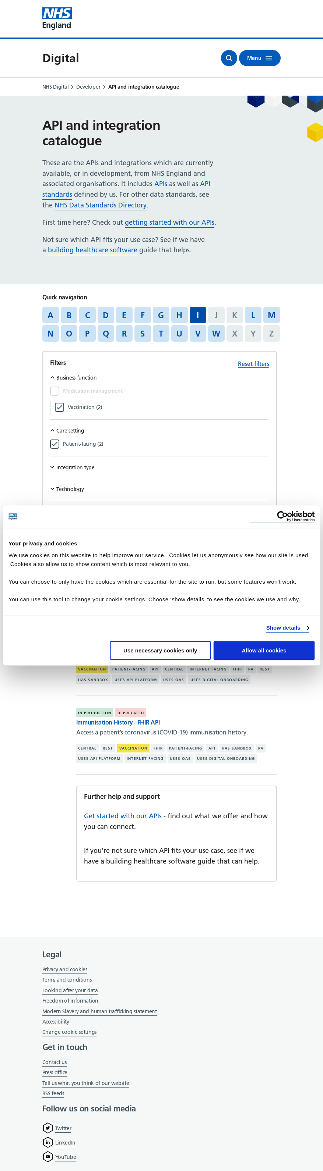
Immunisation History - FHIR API (118, 722)
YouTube (65, 1157)
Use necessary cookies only (160, 650)
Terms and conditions (67, 979)
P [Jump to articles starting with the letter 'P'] (87, 333)
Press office (54, 1073)
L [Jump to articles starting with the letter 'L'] (253, 315)
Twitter (63, 1128)
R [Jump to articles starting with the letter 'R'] (124, 333)
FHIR (237, 669)
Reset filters (253, 363)
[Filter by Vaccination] (168, 407)
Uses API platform (136, 679)
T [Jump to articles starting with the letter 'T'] (161, 333)
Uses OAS (173, 679)
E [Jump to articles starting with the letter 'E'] (124, 315)
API (155, 669)
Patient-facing (128, 669)
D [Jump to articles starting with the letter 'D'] (106, 315)
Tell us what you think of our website (85, 1083)
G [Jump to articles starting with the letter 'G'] (161, 315)
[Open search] (229, 58)
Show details (283, 627)
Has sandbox (93, 679)
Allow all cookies (264, 650)
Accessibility (55, 1021)
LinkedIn (65, 1142)
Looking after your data (70, 990)
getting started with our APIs (169, 222)
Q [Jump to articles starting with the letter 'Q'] (106, 333)
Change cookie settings (69, 1032)
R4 (250, 669)
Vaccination (92, 669)
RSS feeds (53, 1093)
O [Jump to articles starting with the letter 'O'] (69, 333)
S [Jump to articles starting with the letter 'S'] (142, 333)
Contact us (54, 1062)
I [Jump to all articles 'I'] (198, 315)
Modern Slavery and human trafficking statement (99, 1012)
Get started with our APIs (123, 816)
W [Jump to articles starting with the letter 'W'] (216, 333)
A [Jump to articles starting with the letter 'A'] (50, 315)
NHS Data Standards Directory (101, 205)
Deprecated (130, 712)
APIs (160, 183)
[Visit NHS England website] (57, 18)
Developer (88, 86)
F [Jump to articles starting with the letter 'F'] (143, 315)
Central (174, 669)
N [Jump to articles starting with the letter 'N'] (50, 333)
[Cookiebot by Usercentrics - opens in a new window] (282, 516)
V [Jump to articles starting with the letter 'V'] (198, 333)
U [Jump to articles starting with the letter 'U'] (179, 333)
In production (94, 712)
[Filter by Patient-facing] (166, 444)
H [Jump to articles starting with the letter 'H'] (179, 315)
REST (265, 669)
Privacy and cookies (64, 969)
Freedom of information (70, 1000)
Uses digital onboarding (219, 679)
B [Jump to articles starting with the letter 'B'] (69, 315)
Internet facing (208, 669)
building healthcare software (92, 250)
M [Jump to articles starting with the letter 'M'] (271, 315)
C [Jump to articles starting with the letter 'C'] (87, 315)
